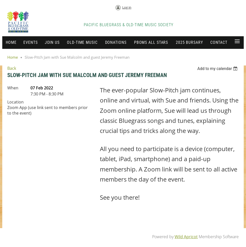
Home (12, 57)
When (12, 88)
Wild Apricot (186, 236)
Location (15, 102)
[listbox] (218, 68)
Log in (126, 7)
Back (11, 68)
